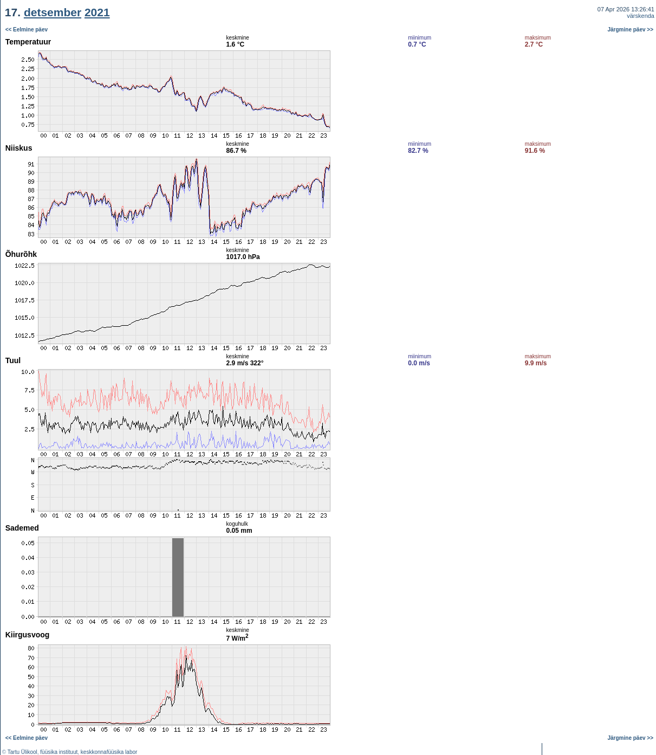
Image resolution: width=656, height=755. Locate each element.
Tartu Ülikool (22, 752)
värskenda (640, 15)
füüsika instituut (58, 752)
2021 (97, 12)
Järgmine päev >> (631, 30)
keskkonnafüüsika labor (109, 752)
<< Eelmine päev (26, 30)
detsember (52, 12)
